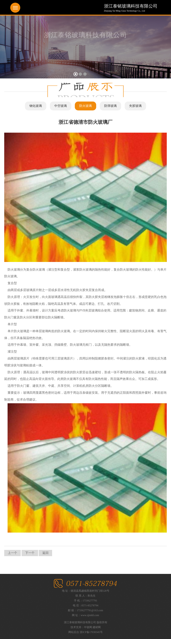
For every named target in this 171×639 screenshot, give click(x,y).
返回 (45, 553)
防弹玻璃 (110, 106)
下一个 (30, 553)
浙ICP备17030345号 (91, 632)
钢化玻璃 (35, 106)
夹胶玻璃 (135, 106)
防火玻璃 (85, 106)
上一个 (12, 553)
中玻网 (88, 627)
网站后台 (73, 632)
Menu (15, 8)
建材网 (97, 627)
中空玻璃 (60, 106)
